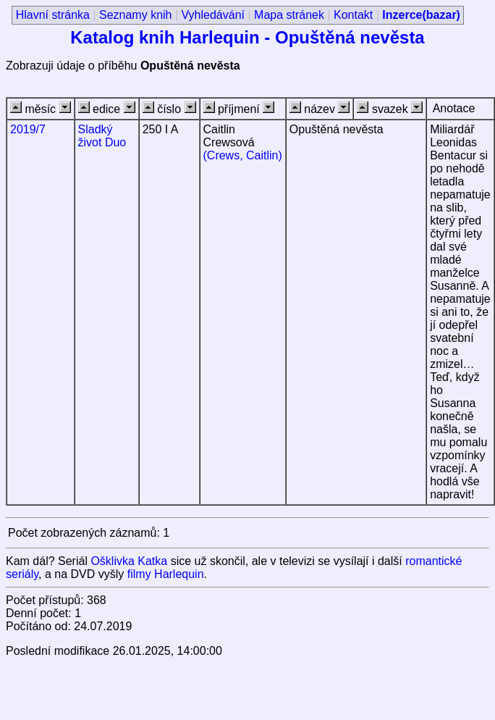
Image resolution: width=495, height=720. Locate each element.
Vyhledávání (213, 15)
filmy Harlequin (165, 574)
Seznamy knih (135, 15)
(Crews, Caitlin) (242, 155)
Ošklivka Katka (128, 561)
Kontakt (353, 15)
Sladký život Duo (102, 135)
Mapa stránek (289, 15)
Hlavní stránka (53, 15)
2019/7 (28, 129)
